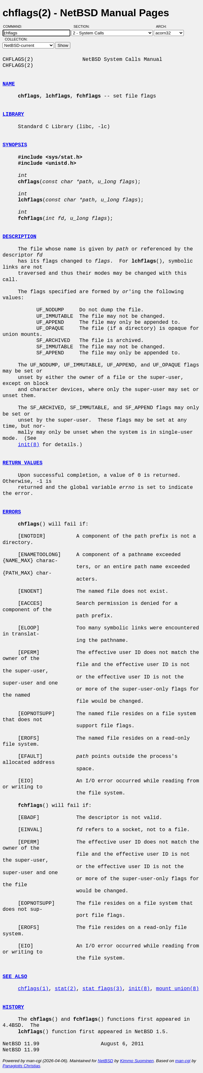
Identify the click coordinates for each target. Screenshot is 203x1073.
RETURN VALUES (23, 463)
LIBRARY (13, 114)
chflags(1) (33, 988)
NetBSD (105, 1060)
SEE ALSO (15, 976)
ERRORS (12, 512)
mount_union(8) (177, 988)
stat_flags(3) (102, 988)
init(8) (28, 444)
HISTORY (13, 1007)
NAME (9, 84)
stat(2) (65, 988)
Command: (14, 26)
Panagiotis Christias (21, 1065)
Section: (83, 26)
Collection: (16, 39)
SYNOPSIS (15, 145)
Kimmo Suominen (136, 1060)
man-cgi (182, 1060)
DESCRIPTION (19, 236)
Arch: (164, 26)
